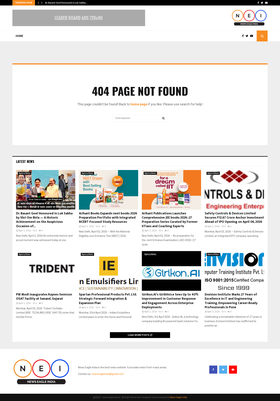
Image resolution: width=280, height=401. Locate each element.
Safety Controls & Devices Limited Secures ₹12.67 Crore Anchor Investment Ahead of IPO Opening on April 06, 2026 (234, 218)
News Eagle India (178, 397)
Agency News (24, 173)
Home (19, 36)
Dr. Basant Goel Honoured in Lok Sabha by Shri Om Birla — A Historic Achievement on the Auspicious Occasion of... (44, 220)
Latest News (25, 161)
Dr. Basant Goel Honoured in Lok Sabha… (66, 3)
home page (139, 104)
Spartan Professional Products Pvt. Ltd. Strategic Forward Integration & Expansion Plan (108, 299)
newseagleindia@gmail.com (108, 374)
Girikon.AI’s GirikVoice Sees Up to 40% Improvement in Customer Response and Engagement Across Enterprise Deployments (170, 301)
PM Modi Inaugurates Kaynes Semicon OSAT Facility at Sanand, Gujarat (44, 296)
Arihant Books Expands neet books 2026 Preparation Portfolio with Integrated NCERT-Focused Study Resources (108, 218)
